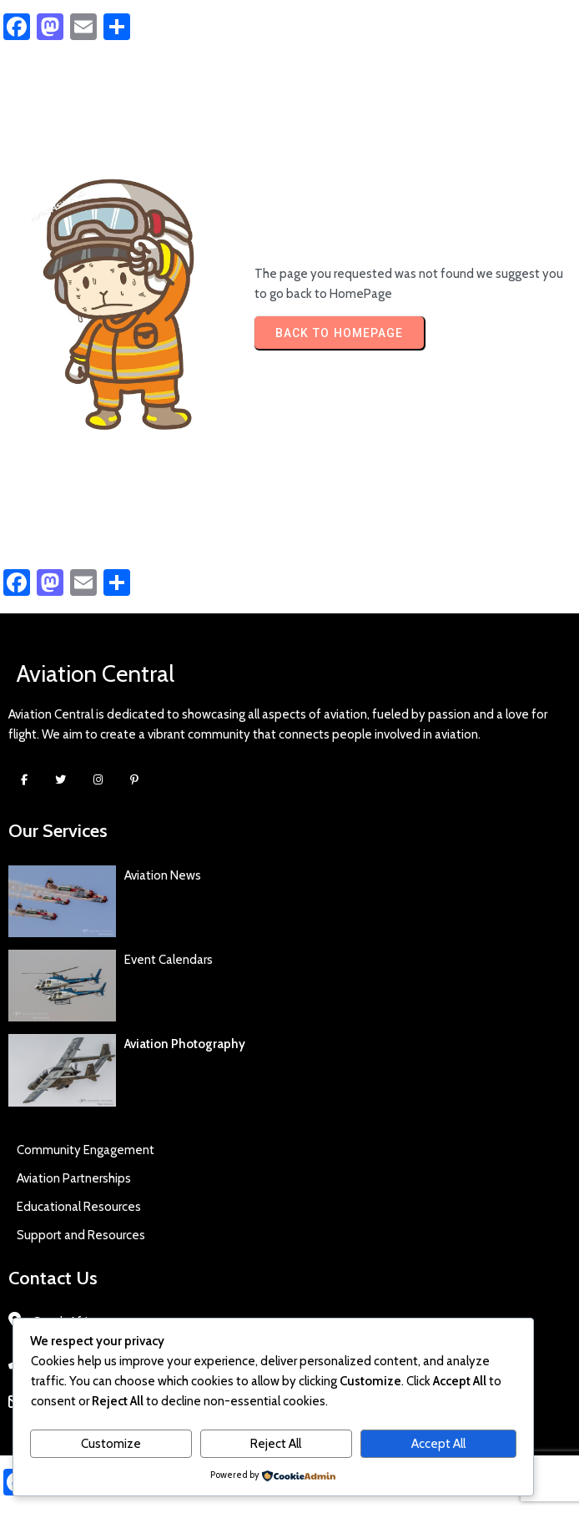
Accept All (438, 1443)
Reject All (275, 1443)
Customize (111, 1443)
